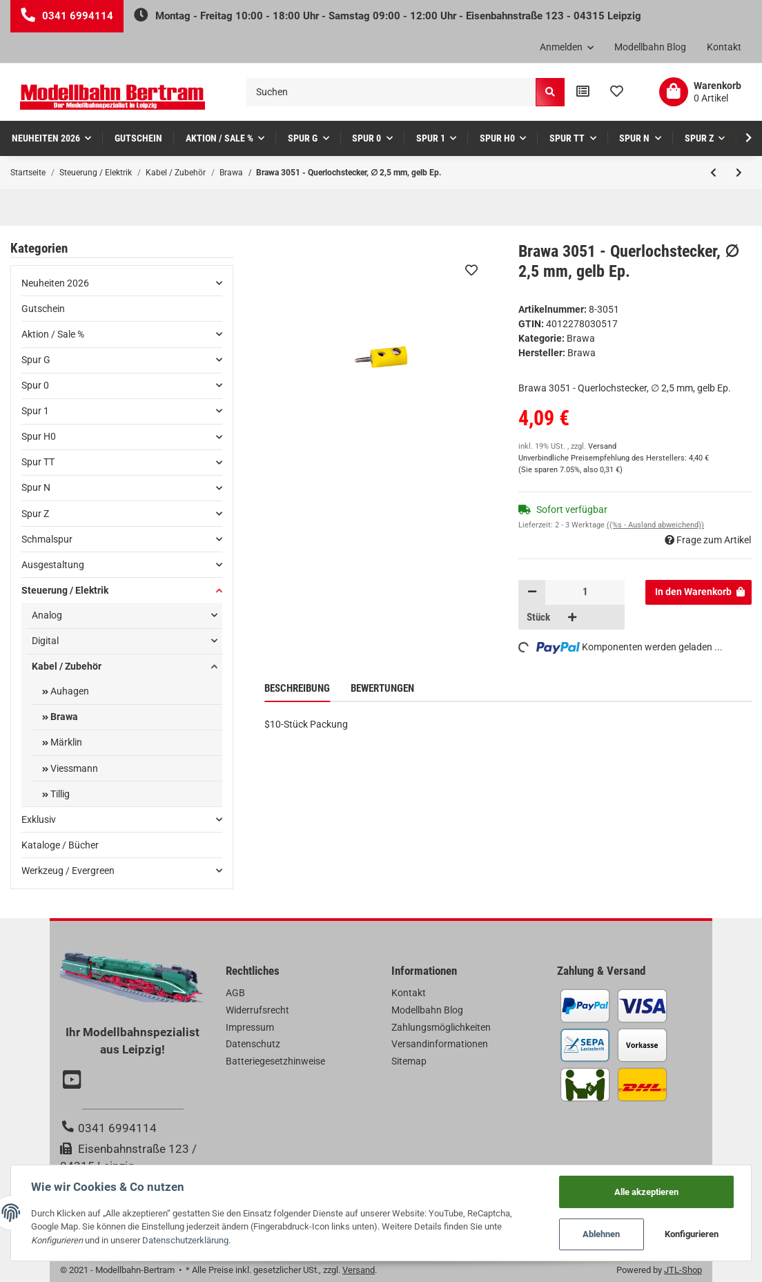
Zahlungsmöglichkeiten (441, 1027)
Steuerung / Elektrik (64, 590)
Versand (602, 446)
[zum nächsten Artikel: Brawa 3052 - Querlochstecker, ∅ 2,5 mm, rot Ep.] (739, 172)
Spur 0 (35, 385)
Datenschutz (253, 1043)
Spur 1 (35, 410)
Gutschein (43, 308)
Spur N (35, 487)
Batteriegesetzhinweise (275, 1061)
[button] (567, 47)
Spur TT (38, 461)
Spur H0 (38, 436)
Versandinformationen (439, 1043)
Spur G (35, 359)
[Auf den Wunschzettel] (471, 270)
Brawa (581, 338)
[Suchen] (391, 92)
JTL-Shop (683, 1270)
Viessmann (73, 768)
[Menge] (585, 592)
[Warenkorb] (700, 91)
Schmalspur (46, 539)
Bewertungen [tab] (382, 688)
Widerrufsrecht (257, 1010)
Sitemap (409, 1061)
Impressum (250, 1027)
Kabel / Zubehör (66, 666)
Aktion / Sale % (52, 334)
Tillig (59, 793)
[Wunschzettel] (617, 92)
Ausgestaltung (52, 564)
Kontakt (724, 46)
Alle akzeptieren (646, 1190)
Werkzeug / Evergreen (68, 870)
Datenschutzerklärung (186, 1239)
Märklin (65, 742)
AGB (235, 992)
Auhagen (68, 691)
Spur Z (35, 513)
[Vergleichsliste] (583, 92)
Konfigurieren (691, 1234)
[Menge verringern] (532, 592)
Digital (45, 640)
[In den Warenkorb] (698, 592)
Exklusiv (38, 819)
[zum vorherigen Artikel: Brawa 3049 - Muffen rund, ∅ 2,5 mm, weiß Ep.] (713, 172)
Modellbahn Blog (650, 46)
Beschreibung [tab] (297, 688)
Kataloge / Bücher (60, 845)
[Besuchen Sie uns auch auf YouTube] (74, 1081)
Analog (47, 615)
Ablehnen (600, 1234)
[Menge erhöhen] (572, 617)
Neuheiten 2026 (55, 283)
